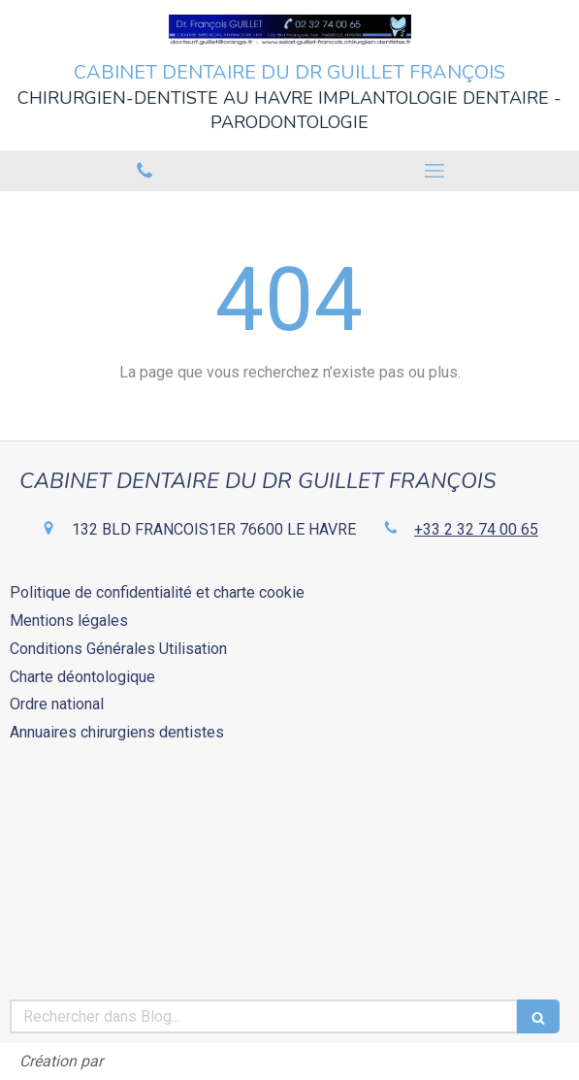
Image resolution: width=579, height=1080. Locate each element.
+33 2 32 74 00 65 (476, 529)
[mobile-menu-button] (435, 170)
